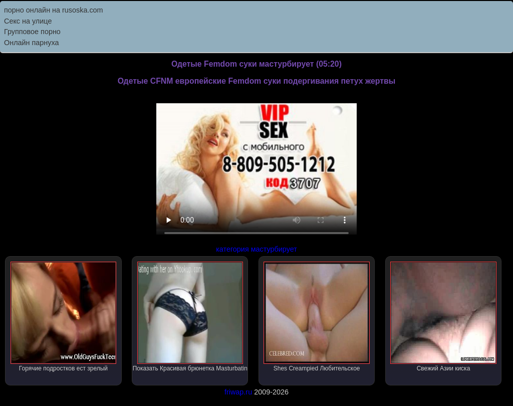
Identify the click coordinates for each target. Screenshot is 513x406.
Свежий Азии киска (443, 317)
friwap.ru (238, 392)
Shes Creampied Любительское (316, 317)
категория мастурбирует (256, 249)
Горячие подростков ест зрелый (63, 317)
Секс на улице (28, 21)
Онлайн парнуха (31, 43)
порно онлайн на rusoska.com (53, 10)
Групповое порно (32, 32)
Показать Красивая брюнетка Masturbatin (190, 317)
